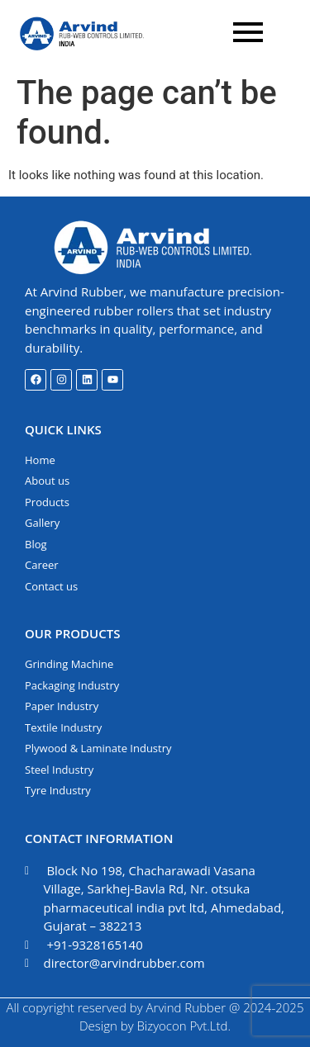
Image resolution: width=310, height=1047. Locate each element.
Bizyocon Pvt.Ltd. (183, 1025)
